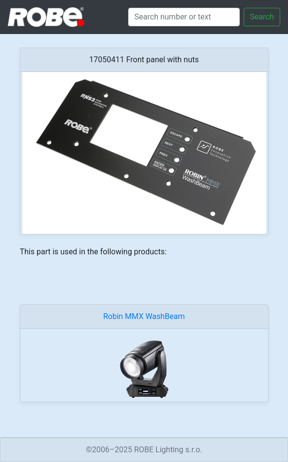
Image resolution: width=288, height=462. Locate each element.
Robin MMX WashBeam (144, 316)
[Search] (184, 17)
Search (262, 16)
